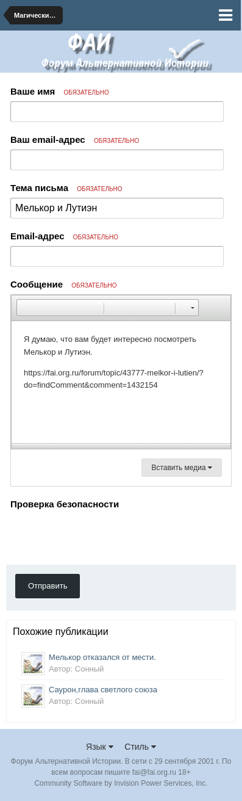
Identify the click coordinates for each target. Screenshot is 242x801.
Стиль (140, 747)
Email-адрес (64, 236)
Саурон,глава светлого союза (103, 689)
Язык (99, 747)
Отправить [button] (47, 585)
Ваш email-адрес (74, 139)
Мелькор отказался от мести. (102, 657)
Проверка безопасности (64, 504)
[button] (25, 308)
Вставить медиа (181, 467)
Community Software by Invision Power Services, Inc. (120, 783)
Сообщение (63, 284)
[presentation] (103, 536)
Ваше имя (59, 91)
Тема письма (66, 188)
